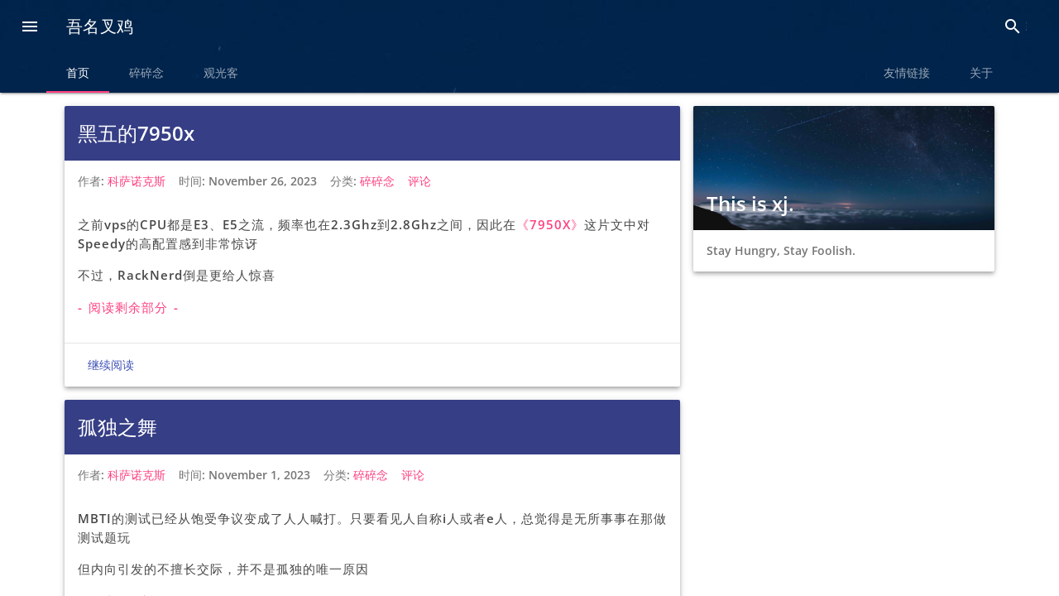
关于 (981, 73)
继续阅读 (111, 365)
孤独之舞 (117, 426)
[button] (30, 28)
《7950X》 (550, 224)
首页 (77, 73)
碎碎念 (146, 73)
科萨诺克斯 (136, 181)
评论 (419, 181)
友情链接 (907, 73)
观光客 (221, 73)
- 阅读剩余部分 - (128, 307)
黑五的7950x (136, 133)
